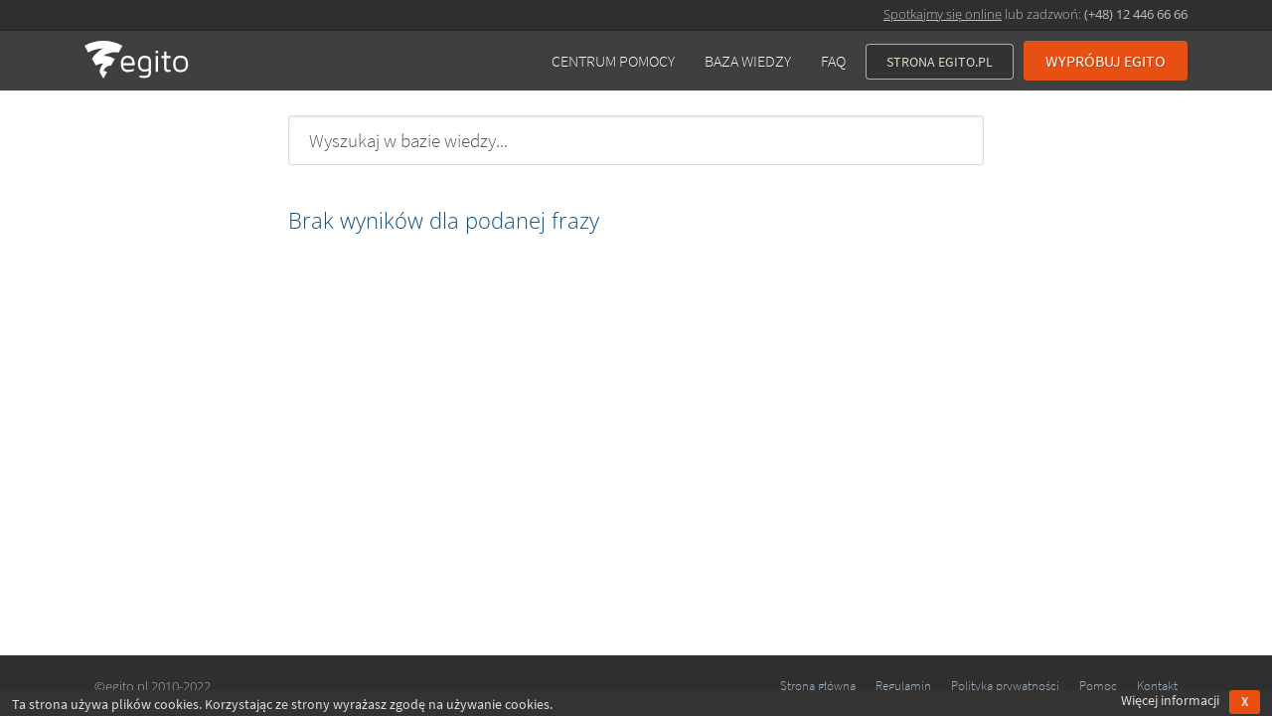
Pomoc (1098, 685)
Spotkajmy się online (942, 14)
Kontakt (1157, 685)
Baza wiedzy (748, 61)
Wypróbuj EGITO (1105, 61)
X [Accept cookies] (1244, 701)
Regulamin (903, 685)
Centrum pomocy (613, 61)
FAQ (833, 61)
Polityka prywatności (1005, 685)
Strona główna (818, 685)
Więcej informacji (1170, 700)
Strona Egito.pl (939, 62)
